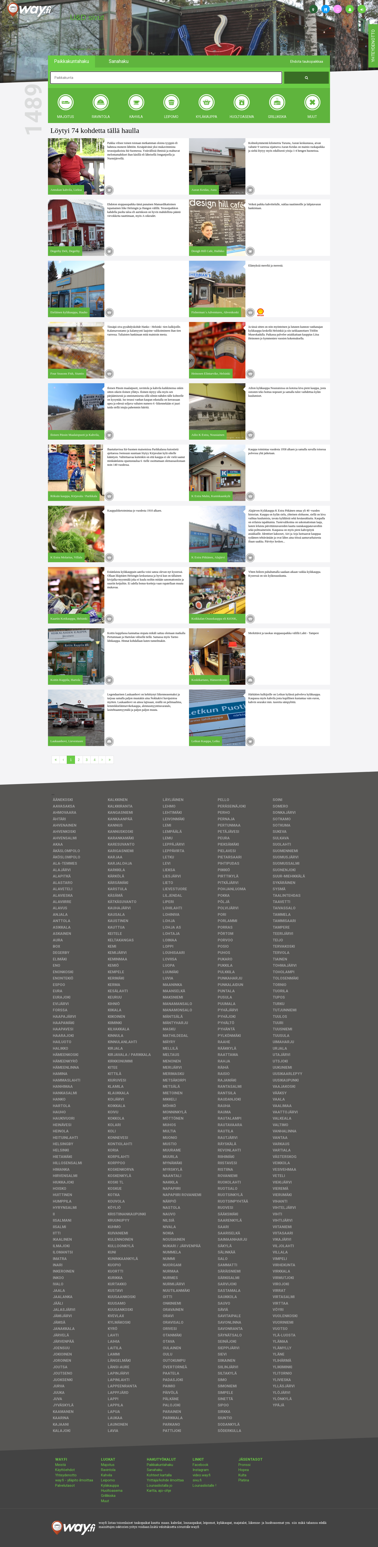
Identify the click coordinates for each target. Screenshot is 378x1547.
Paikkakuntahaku (160, 1465)
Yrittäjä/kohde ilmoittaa (165, 1480)
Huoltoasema (111, 1490)
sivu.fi (197, 1480)
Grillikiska (108, 1495)
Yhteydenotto (66, 1475)
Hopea (243, 1470)
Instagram (201, 1470)
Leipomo (108, 1480)
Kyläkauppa (110, 1485)
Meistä (60, 1465)
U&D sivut (87, 17)
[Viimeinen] (110, 760)
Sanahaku (154, 1470)
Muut (105, 1501)
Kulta (242, 1475)
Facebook (200, 1465)
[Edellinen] (63, 760)
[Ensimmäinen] (56, 760)
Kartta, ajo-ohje (159, 1490)
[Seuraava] (102, 760)
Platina (243, 1480)
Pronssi (244, 1465)
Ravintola (108, 1470)
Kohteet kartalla (159, 1475)
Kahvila (106, 1475)
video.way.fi (201, 1475)
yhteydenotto (373, 45)
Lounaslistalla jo (159, 1485)
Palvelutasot (65, 1485)
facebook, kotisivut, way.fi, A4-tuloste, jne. (87, 49)
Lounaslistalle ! (204, 1485)
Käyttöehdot (65, 1470)
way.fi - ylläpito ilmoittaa (74, 1480)
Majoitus (108, 1465)
